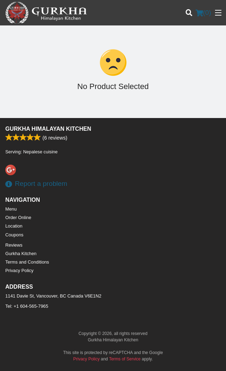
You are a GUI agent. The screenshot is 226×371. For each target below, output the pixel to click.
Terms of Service (124, 359)
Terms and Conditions (27, 262)
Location (13, 226)
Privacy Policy (19, 270)
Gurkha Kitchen (20, 253)
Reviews (13, 245)
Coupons (14, 234)
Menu (11, 209)
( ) (203, 12)
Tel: (26, 306)
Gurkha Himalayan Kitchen (48, 129)
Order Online (18, 217)
